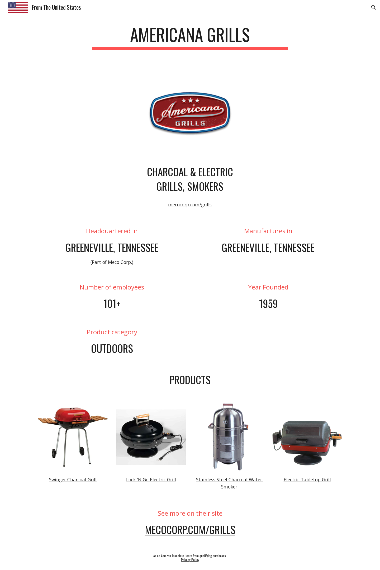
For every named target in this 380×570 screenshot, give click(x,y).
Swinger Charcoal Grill (73, 479)
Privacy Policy (190, 559)
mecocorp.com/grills (190, 204)
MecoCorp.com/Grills (190, 529)
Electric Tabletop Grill (307, 479)
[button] (373, 7)
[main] (190, 37)
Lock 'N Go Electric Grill (151, 479)
